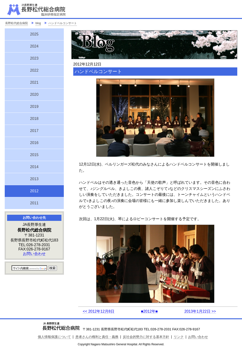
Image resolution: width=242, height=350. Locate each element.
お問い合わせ (34, 254)
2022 (34, 70)
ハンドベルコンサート (62, 23)
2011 (34, 203)
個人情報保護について (54, 337)
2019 (34, 107)
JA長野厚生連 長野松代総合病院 (51, 9)
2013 (34, 179)
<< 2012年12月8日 (98, 311)
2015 (34, 155)
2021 (34, 82)
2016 (34, 143)
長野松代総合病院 (16, 23)
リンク (179, 337)
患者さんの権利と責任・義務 (96, 337)
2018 (34, 119)
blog (38, 23)
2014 (34, 167)
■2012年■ (149, 311)
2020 (34, 94)
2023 (34, 58)
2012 (34, 190)
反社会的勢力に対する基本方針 (146, 337)
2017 (34, 131)
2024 (34, 46)
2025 (34, 34)
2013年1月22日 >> (200, 311)
